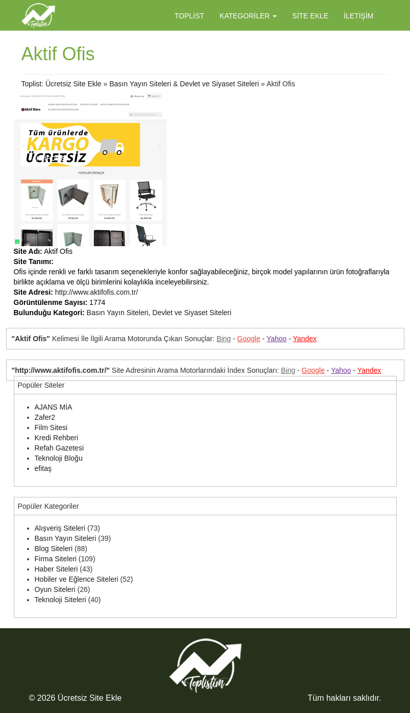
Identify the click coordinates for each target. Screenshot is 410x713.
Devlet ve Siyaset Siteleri (219, 84)
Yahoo (276, 339)
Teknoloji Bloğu (59, 458)
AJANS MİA (54, 407)
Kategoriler (248, 16)
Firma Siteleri (56, 559)
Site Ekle (310, 16)
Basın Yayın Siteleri (140, 84)
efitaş (43, 468)
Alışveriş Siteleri (60, 528)
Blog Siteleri (54, 548)
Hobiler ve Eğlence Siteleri (76, 579)
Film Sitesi (51, 427)
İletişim (358, 16)
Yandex (305, 339)
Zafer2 (45, 417)
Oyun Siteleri (55, 589)
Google (248, 339)
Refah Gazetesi (59, 448)
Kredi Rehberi (57, 438)
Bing (223, 339)
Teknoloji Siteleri (60, 600)
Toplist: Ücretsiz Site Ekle (61, 84)
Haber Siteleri (56, 569)
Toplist (189, 16)
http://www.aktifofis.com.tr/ (96, 292)
